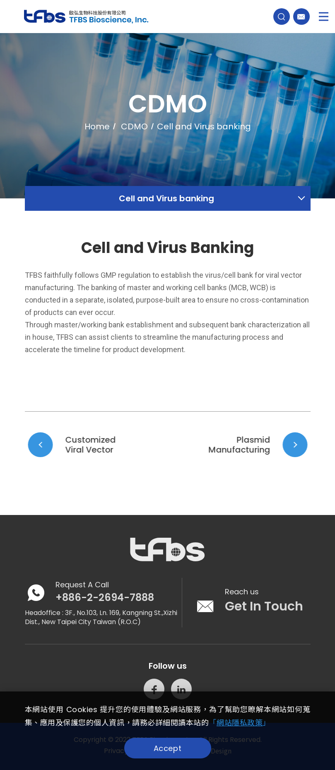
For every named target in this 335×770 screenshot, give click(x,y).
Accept (167, 748)
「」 (239, 723)
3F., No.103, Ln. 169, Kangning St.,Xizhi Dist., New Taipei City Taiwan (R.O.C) (101, 617)
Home (97, 128)
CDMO (134, 128)
